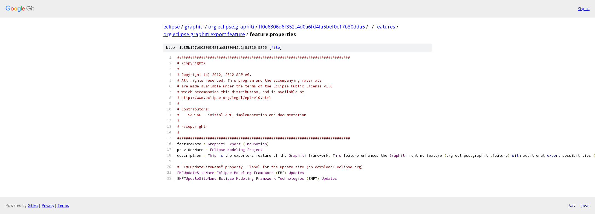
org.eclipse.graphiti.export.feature (204, 34)
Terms (63, 205)
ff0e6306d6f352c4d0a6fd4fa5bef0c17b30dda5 (312, 26)
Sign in (584, 8)
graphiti (194, 26)
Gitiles (33, 205)
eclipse (171, 26)
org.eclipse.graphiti (231, 26)
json (585, 205)
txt (572, 205)
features (385, 26)
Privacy (48, 205)
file (275, 47)
